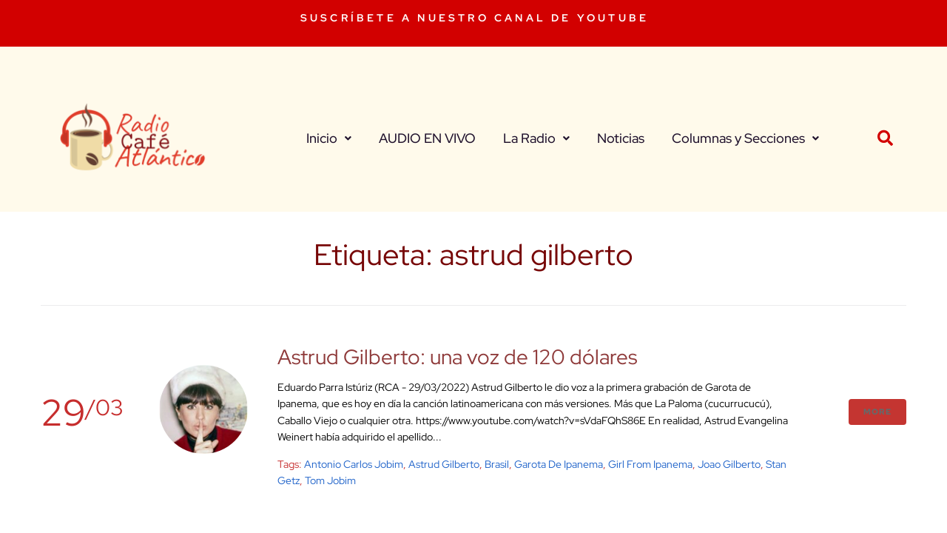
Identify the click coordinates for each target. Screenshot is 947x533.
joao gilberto (729, 464)
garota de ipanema (558, 464)
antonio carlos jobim (353, 464)
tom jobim (330, 480)
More (877, 411)
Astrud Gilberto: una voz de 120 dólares (457, 357)
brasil (497, 464)
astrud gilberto (443, 464)
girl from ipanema (650, 464)
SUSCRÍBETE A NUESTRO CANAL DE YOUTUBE (474, 17)
